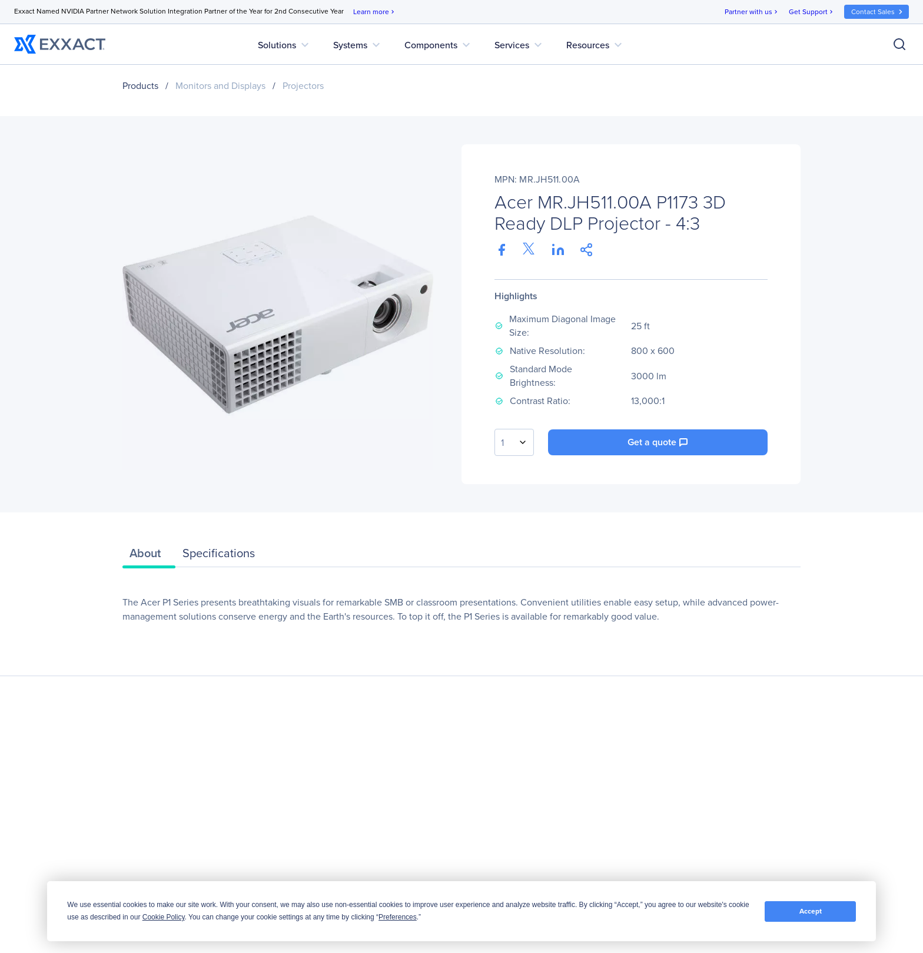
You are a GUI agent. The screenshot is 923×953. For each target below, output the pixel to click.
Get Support (812, 12)
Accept (810, 911)
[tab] (148, 556)
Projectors (303, 85)
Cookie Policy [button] (163, 917)
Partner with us (752, 12)
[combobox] (514, 442)
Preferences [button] (398, 917)
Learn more (374, 12)
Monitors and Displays (220, 85)
